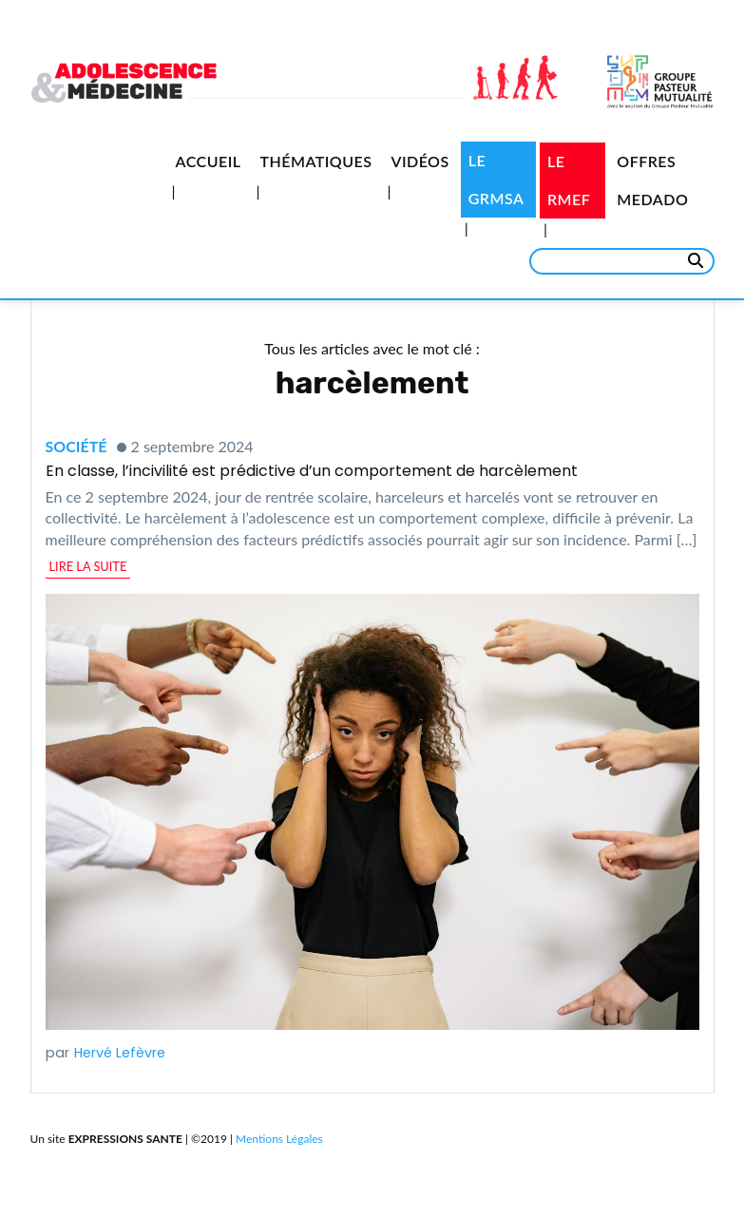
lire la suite (88, 566)
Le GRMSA (496, 179)
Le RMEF (568, 180)
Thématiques (315, 161)
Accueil (208, 161)
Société (76, 446)
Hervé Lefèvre (119, 1052)
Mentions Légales (279, 1139)
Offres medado (652, 180)
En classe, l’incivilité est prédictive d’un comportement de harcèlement (312, 471)
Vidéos (419, 161)
